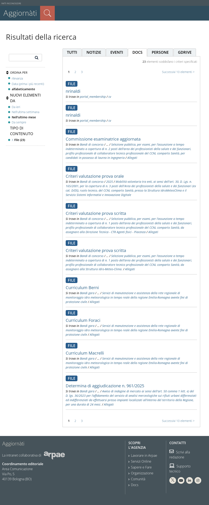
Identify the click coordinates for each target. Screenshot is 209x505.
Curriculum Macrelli (85, 353)
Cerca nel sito (47, 13)
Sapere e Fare (141, 467)
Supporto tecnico (180, 469)
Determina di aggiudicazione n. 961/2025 (105, 386)
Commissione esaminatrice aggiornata (103, 139)
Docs (134, 485)
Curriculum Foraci (83, 320)
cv (109, 97)
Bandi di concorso (91, 144)
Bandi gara (87, 293)
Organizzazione (142, 473)
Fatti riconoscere (11, 3)
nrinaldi (73, 91)
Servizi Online (141, 461)
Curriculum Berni (82, 287)
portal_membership (93, 97)
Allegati (132, 158)
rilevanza (17, 78)
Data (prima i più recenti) (28, 84)
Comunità (138, 479)
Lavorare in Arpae (144, 455)
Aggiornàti (20, 13)
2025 (109, 182)
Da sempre (19, 122)
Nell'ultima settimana (25, 112)
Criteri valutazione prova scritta (96, 213)
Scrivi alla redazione (179, 454)
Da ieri (16, 107)
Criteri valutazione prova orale (95, 176)
